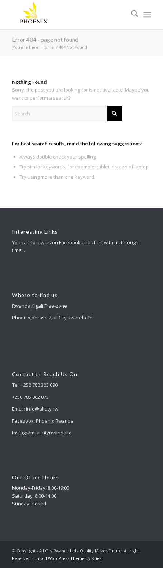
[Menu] (147, 14)
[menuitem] (131, 14)
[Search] (131, 14)
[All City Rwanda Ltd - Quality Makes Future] (67, 14)
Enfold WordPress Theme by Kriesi (68, 558)
